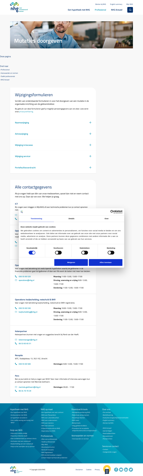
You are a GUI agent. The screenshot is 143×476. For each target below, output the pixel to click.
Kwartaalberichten (109, 433)
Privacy (97, 469)
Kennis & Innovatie (48, 450)
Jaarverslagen (107, 431)
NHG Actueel (116, 9)
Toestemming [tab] (36, 219)
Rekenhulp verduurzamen (80, 415)
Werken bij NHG (100, 4)
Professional (100, 9)
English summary (116, 4)
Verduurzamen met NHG (19, 415)
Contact (105, 449)
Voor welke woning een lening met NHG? (22, 421)
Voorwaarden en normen (9, 73)
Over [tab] (107, 219)
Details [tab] (71, 219)
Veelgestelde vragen (110, 452)
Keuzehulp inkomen (78, 418)
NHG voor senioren (48, 426)
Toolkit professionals (8, 76)
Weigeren (71, 262)
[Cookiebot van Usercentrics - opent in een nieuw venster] (112, 212)
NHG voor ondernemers (49, 420)
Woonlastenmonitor (48, 447)
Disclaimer (79, 469)
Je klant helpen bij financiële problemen (54, 458)
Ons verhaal (107, 412)
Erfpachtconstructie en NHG (51, 428)
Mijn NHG (129, 4)
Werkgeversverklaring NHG (81, 412)
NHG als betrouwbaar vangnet (52, 455)
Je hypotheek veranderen (19, 418)
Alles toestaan (106, 262)
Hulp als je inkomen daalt (19, 436)
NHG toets (75, 420)
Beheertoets (76, 423)
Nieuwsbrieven (108, 436)
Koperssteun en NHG (48, 431)
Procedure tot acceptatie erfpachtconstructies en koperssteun (84, 429)
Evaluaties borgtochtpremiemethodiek (115, 418)
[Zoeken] (130, 10)
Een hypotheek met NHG (79, 9)
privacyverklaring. (26, 111)
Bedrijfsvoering (108, 415)
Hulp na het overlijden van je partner (23, 446)
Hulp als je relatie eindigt (19, 433)
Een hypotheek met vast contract (52, 412)
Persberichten (107, 439)
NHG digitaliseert (47, 452)
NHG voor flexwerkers (49, 415)
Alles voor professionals (49, 439)
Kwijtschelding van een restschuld (22, 444)
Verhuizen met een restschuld (21, 441)
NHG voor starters (48, 423)
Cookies (89, 469)
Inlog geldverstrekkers (79, 426)
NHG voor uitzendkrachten (50, 418)
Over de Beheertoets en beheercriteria (23, 438)
